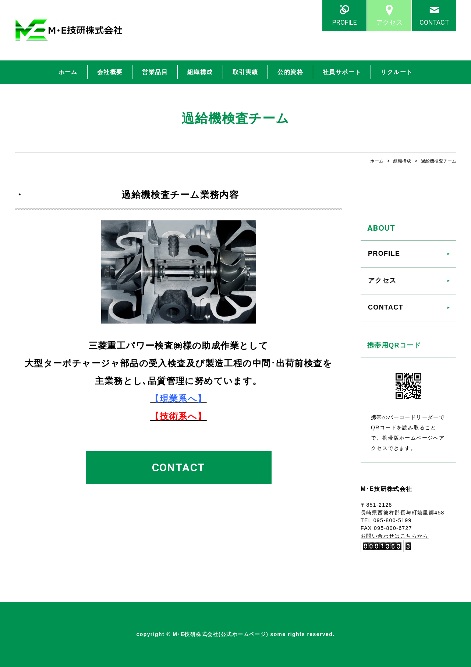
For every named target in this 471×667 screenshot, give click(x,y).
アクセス (389, 22)
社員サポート (342, 72)
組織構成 (200, 72)
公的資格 (290, 72)
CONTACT (434, 22)
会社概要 (110, 72)
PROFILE (344, 22)
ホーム (68, 72)
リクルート (396, 72)
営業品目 (155, 72)
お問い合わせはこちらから (395, 536)
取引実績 (245, 72)
